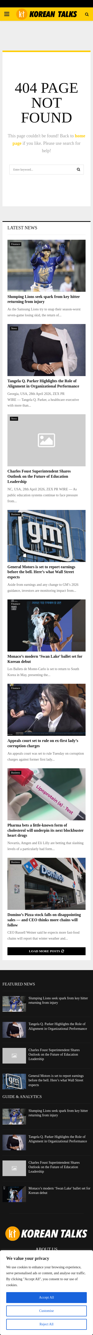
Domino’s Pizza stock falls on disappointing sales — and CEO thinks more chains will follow (44, 920)
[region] (46, 1292)
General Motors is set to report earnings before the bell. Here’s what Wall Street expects (41, 572)
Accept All (46, 1297)
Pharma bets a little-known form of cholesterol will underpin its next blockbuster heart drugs (45, 830)
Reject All (46, 1324)
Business (15, 514)
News (14, 328)
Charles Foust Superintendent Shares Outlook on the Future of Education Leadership (39, 476)
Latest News (22, 227)
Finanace (15, 244)
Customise (46, 1311)
